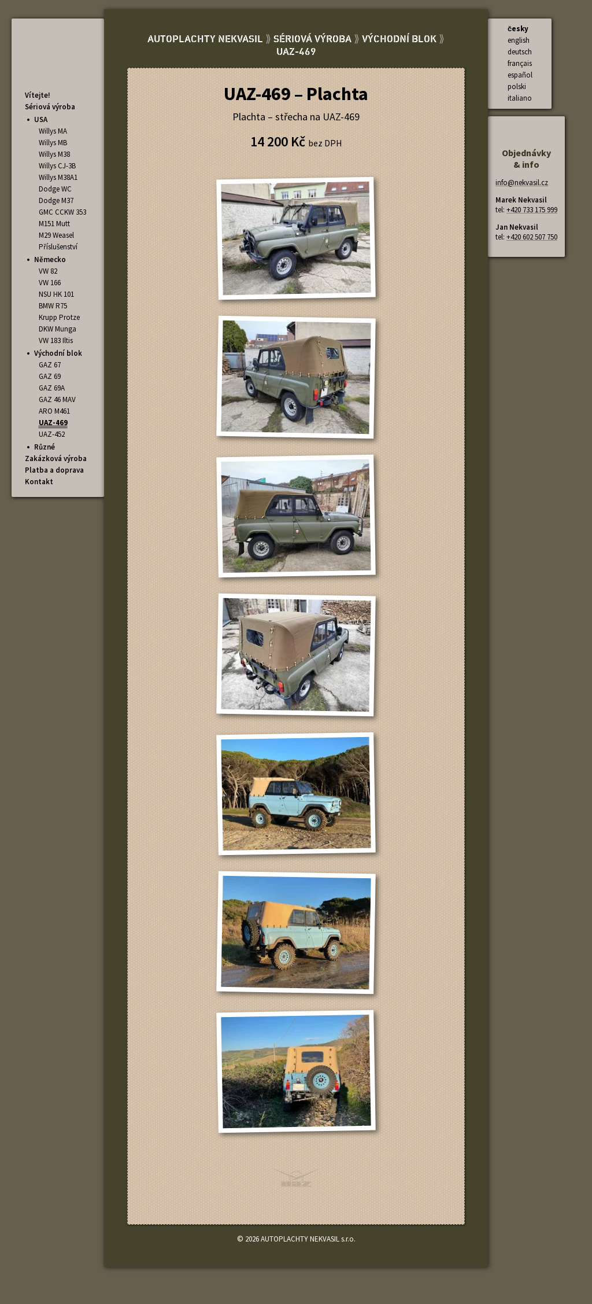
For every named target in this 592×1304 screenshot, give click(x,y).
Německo (50, 259)
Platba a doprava (54, 470)
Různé (44, 447)
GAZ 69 (50, 376)
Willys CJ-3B (57, 166)
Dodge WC (55, 189)
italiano (520, 98)
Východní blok (58, 353)
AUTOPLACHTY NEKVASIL (205, 39)
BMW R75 (53, 306)
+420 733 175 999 (531, 210)
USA (40, 119)
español (520, 75)
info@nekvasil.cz (521, 182)
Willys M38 (54, 154)
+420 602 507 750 (531, 237)
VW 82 (48, 271)
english (519, 40)
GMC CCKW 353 (62, 212)
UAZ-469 (53, 423)
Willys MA (53, 131)
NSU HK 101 (56, 294)
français (520, 63)
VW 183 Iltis (56, 340)
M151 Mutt (54, 224)
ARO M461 (54, 411)
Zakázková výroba (56, 458)
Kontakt (39, 482)
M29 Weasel (56, 235)
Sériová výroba (50, 107)
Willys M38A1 (58, 177)
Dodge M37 (56, 200)
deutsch (520, 52)
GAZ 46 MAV (57, 399)
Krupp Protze (59, 317)
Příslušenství (58, 247)
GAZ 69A (52, 388)
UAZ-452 (52, 434)
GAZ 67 (50, 365)
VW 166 (50, 283)
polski (517, 86)
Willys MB (53, 143)
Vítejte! (37, 95)
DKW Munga (57, 329)
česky (518, 29)
